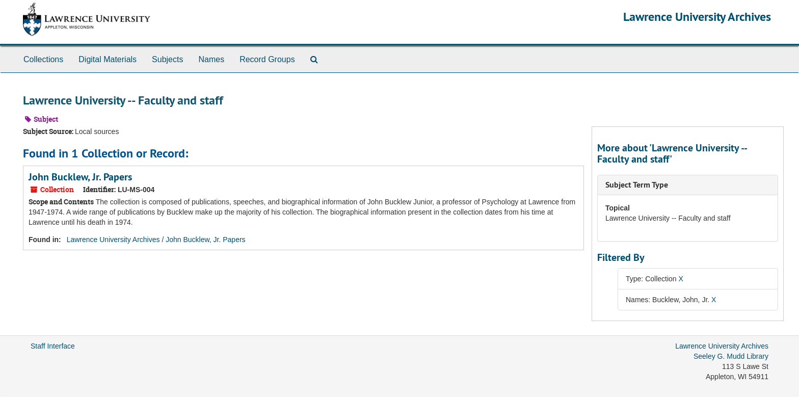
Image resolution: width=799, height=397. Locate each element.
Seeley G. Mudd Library (731, 356)
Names (211, 59)
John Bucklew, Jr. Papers (80, 176)
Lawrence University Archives (697, 16)
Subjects (167, 59)
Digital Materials (107, 59)
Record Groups (267, 59)
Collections (43, 59)
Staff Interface (53, 346)
